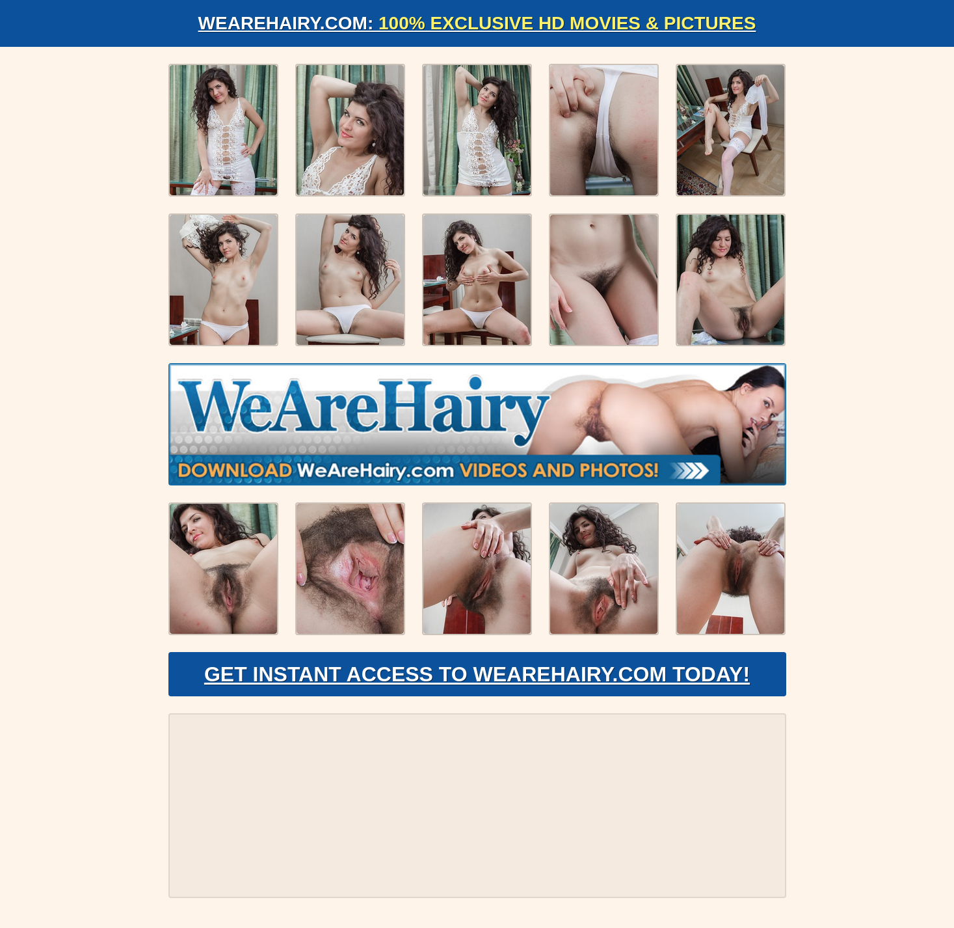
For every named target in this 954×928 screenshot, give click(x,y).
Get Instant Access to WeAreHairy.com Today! (477, 674)
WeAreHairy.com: (477, 23)
